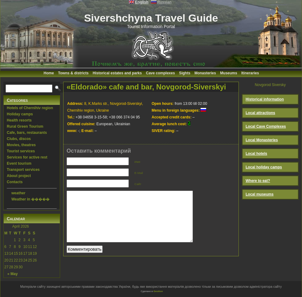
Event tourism (19, 163)
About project (19, 176)
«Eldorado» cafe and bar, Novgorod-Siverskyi (146, 87)
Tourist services (21, 151)
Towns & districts (73, 73)
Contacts (14, 182)
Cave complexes (160, 73)
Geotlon (158, 291)
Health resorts (19, 120)
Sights (184, 73)
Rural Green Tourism (25, 126)
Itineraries (250, 73)
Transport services (23, 169)
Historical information (265, 99)
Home (49, 73)
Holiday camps (20, 114)
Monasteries (205, 73)
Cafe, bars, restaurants (27, 132)
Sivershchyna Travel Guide (151, 18)
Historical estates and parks (117, 73)
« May (12, 274)
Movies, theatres (21, 145)
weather (18, 193)
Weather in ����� (30, 199)
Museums (228, 73)
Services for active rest (27, 157)
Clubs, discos (19, 139)
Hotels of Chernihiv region (30, 108)
